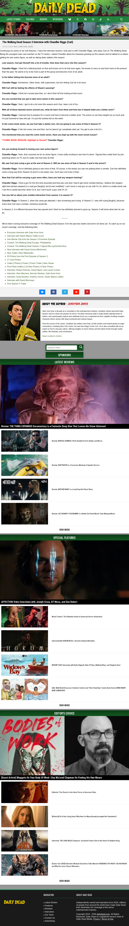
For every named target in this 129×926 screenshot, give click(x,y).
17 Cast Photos (14, 260)
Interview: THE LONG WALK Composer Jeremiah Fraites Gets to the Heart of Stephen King (86, 841)
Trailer (10, 263)
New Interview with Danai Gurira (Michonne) (26, 249)
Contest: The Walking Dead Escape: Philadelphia (29, 243)
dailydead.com (103, 914)
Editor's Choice (64, 713)
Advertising (50, 921)
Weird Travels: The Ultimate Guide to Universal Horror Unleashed (77, 617)
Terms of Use (107, 919)
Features (30, 19)
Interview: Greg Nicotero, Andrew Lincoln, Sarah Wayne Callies (35, 277)
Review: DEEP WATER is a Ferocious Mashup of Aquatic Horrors (76, 465)
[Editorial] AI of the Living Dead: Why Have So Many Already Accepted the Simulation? (84, 816)
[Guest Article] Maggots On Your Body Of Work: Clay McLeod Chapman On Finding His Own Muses (51, 777)
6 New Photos (47, 267)
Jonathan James (25, 47)
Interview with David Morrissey (20, 280)
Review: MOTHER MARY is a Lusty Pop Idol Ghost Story (72, 489)
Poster (25, 263)
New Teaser (48, 263)
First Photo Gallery (15, 267)
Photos (17, 263)
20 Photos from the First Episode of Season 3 (27, 256)
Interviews (58, 19)
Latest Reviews (64, 362)
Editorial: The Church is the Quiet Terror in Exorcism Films (74, 792)
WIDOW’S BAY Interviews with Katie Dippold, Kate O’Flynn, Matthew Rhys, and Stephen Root (86, 665)
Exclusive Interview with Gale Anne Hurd (25, 232)
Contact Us (50, 918)
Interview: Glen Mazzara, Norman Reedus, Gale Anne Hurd (33, 273)
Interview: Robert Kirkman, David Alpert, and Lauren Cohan (33, 270)
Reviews (43, 19)
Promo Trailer (36, 263)
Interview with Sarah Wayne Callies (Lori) (25, 236)
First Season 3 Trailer (16, 284)
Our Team (49, 915)
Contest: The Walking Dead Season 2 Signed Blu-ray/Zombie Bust (36, 246)
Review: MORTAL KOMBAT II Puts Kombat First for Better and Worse (77, 441)
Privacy (96, 919)
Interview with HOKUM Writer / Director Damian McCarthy (73, 641)
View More (64, 529)
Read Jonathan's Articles (52, 336)
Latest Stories (14, 19)
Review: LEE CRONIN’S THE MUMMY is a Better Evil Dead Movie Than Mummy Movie (83, 514)
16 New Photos (32, 267)
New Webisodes (26, 253)
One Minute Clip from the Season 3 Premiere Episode (31, 239)
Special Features (64, 537)
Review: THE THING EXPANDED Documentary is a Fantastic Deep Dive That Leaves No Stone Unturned (53, 426)
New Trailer (12, 253)
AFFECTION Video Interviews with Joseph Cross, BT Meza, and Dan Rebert (39, 601)
